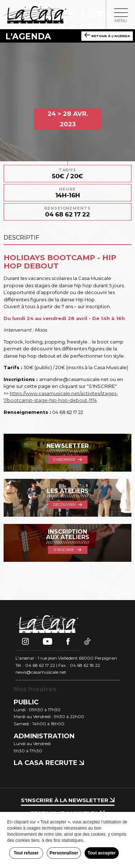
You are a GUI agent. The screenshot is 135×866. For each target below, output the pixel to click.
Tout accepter (102, 853)
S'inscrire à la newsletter (67, 800)
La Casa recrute (49, 763)
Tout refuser (26, 853)
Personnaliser (64, 853)
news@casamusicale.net (40, 672)
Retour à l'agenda (107, 35)
